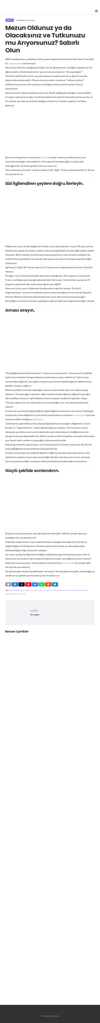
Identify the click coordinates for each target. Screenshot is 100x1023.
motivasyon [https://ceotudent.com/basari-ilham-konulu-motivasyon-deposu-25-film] (80, 415)
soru (15, 594)
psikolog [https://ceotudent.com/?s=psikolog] (45, 157)
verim (19, 594)
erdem (55, 590)
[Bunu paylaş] (15, 584)
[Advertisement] (50, 130)
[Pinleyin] (28, 584)
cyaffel (34, 610)
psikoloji (8, 594)
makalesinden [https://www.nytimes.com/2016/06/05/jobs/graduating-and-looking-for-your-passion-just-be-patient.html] (15, 63)
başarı (35, 590)
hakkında (62, 590)
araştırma (28, 590)
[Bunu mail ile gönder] (8, 584)
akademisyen (18, 590)
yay (24, 594)
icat (68, 590)
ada (11, 590)
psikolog (83, 590)
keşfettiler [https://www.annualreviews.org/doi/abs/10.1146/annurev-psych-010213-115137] (37, 419)
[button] (96, 11)
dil (45, 590)
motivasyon (75, 590)
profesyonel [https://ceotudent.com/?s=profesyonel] (69, 562)
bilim (41, 590)
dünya (49, 590)
